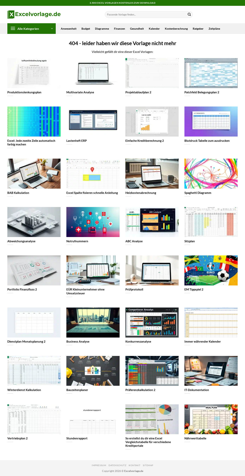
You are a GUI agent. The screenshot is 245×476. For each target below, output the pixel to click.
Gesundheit (137, 28)
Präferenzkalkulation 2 (140, 390)
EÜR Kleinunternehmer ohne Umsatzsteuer (85, 291)
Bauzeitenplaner (77, 390)
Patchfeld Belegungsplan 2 (201, 92)
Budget (85, 28)
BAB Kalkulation (18, 192)
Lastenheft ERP (76, 140)
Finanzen (119, 28)
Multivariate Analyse (80, 92)
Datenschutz (117, 465)
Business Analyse (77, 341)
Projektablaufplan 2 (138, 92)
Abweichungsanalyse (21, 241)
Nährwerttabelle (195, 438)
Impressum (99, 465)
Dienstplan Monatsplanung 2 (26, 341)
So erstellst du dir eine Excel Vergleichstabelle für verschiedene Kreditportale (148, 441)
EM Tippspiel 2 (193, 289)
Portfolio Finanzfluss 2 (22, 289)
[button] (31, 28)
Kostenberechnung (176, 28)
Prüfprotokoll (134, 289)
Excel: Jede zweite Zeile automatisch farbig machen (31, 142)
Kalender (154, 28)
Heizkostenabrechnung (140, 192)
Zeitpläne (214, 28)
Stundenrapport (76, 438)
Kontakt (134, 465)
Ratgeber (198, 28)
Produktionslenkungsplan (24, 92)
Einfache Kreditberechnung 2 (144, 140)
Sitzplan (189, 241)
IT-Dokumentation (196, 390)
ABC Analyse (134, 241)
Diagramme (102, 28)
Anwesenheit (68, 28)
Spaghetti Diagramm (197, 192)
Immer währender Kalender (202, 341)
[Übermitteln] (189, 14)
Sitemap (148, 465)
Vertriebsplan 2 (17, 438)
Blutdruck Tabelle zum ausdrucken (207, 140)
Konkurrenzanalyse (138, 341)
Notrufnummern (77, 241)
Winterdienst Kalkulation (24, 390)
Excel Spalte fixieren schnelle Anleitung (92, 192)
